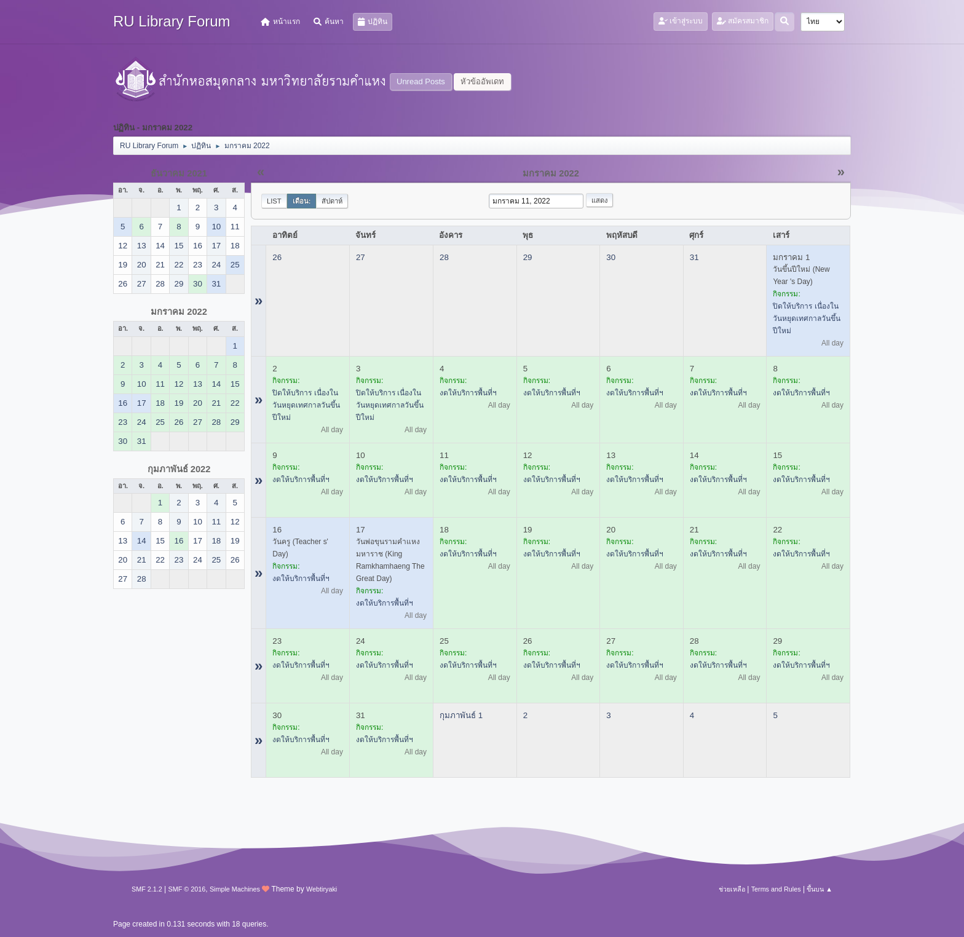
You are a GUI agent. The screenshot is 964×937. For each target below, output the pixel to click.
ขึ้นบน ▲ (819, 889)
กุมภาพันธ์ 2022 (179, 469)
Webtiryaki (321, 889)
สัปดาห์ (332, 201)
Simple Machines (235, 889)
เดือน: (302, 201)
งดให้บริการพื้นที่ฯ (468, 393)
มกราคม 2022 (179, 312)
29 (527, 257)
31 (694, 257)
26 (277, 257)
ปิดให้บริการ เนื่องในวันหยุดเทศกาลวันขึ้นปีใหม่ (806, 318)
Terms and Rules (776, 889)
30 (610, 257)
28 (444, 257)
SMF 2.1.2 (147, 889)
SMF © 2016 (187, 889)
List (274, 201)
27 (360, 257)
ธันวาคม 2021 (179, 173)
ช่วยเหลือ (732, 889)
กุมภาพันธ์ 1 (461, 715)
